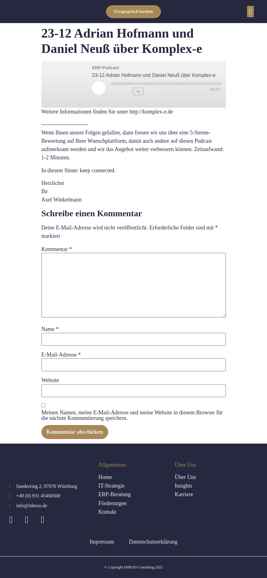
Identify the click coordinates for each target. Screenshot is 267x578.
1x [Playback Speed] (137, 91)
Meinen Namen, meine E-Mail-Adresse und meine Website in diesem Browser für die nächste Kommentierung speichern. (132, 415)
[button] (250, 12)
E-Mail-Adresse (61, 354)
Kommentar (56, 249)
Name (50, 329)
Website (50, 380)
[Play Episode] (99, 88)
